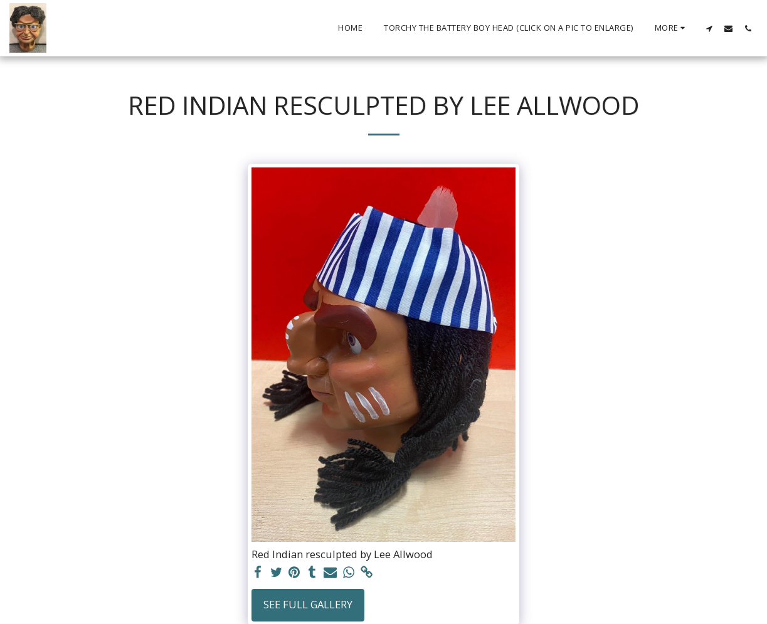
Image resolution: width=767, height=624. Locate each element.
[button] (709, 28)
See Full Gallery (307, 604)
